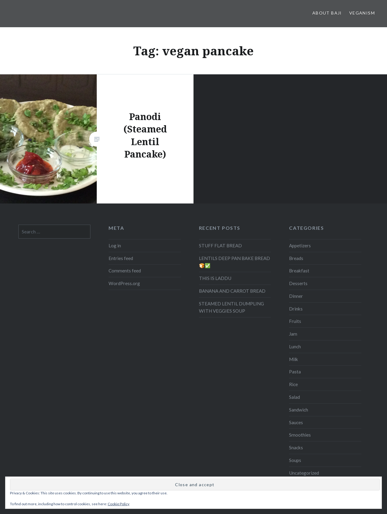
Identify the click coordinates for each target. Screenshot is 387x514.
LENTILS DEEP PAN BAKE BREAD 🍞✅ (234, 261)
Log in (115, 245)
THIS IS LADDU (215, 278)
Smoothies (300, 435)
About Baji (327, 12)
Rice (293, 384)
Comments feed (125, 270)
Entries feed (121, 258)
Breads (296, 258)
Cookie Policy (118, 504)
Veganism (362, 12)
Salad (294, 397)
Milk (293, 359)
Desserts (298, 283)
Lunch (295, 346)
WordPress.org (124, 283)
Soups (295, 460)
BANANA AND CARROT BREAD (232, 291)
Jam (293, 334)
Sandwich (298, 409)
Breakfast (299, 270)
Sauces (296, 422)
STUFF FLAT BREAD (220, 245)
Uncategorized (304, 473)
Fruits (295, 321)
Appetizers (300, 245)
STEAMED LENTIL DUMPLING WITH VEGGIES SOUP (231, 307)
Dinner (296, 296)
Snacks (296, 447)
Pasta (295, 371)
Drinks (296, 308)
